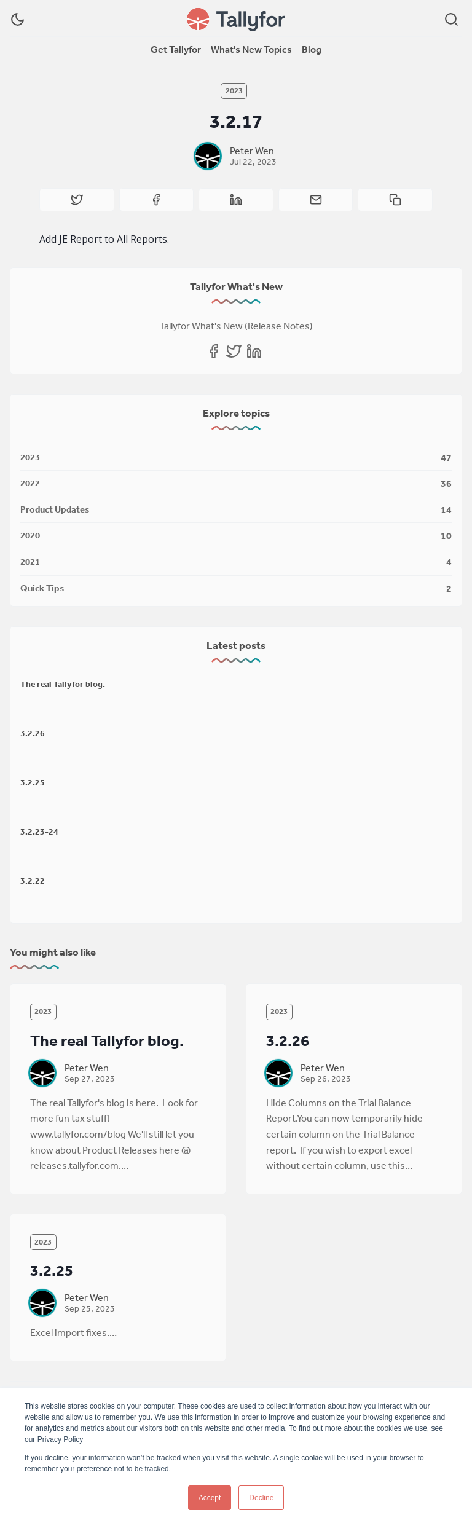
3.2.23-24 (39, 831)
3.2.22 (32, 880)
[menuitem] (176, 50)
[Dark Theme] (17, 19)
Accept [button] (210, 1497)
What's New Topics (251, 49)
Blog (311, 49)
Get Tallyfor (176, 49)
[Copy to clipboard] (395, 199)
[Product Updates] (236, 510)
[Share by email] (315, 199)
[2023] (236, 458)
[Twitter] (234, 351)
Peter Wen (252, 150)
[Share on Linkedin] (236, 199)
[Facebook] (213, 351)
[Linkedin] (254, 351)
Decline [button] (261, 1497)
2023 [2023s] (234, 90)
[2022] (236, 484)
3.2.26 (32, 733)
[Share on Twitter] (76, 199)
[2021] (236, 562)
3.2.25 (32, 782)
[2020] (236, 536)
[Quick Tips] (236, 586)
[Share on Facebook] (156, 199)
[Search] (451, 19)
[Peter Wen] (207, 156)
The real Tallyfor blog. (62, 684)
